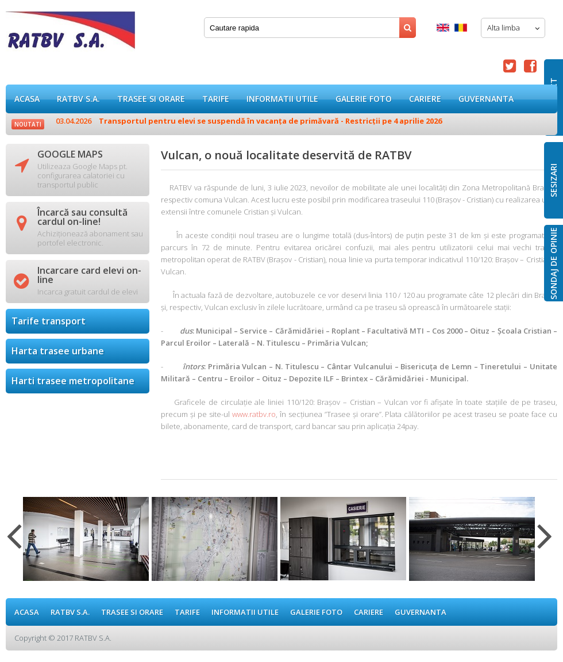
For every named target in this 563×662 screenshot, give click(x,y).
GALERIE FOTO (364, 98)
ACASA (27, 98)
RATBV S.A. (78, 98)
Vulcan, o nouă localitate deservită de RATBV (70, 34)
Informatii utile (282, 98)
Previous (14, 543)
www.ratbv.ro (254, 414)
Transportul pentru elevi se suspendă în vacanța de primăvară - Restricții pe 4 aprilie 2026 (249, 121)
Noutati (27, 124)
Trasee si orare (151, 98)
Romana (460, 28)
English (443, 28)
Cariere (425, 98)
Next (545, 543)
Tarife (215, 98)
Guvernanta (486, 98)
